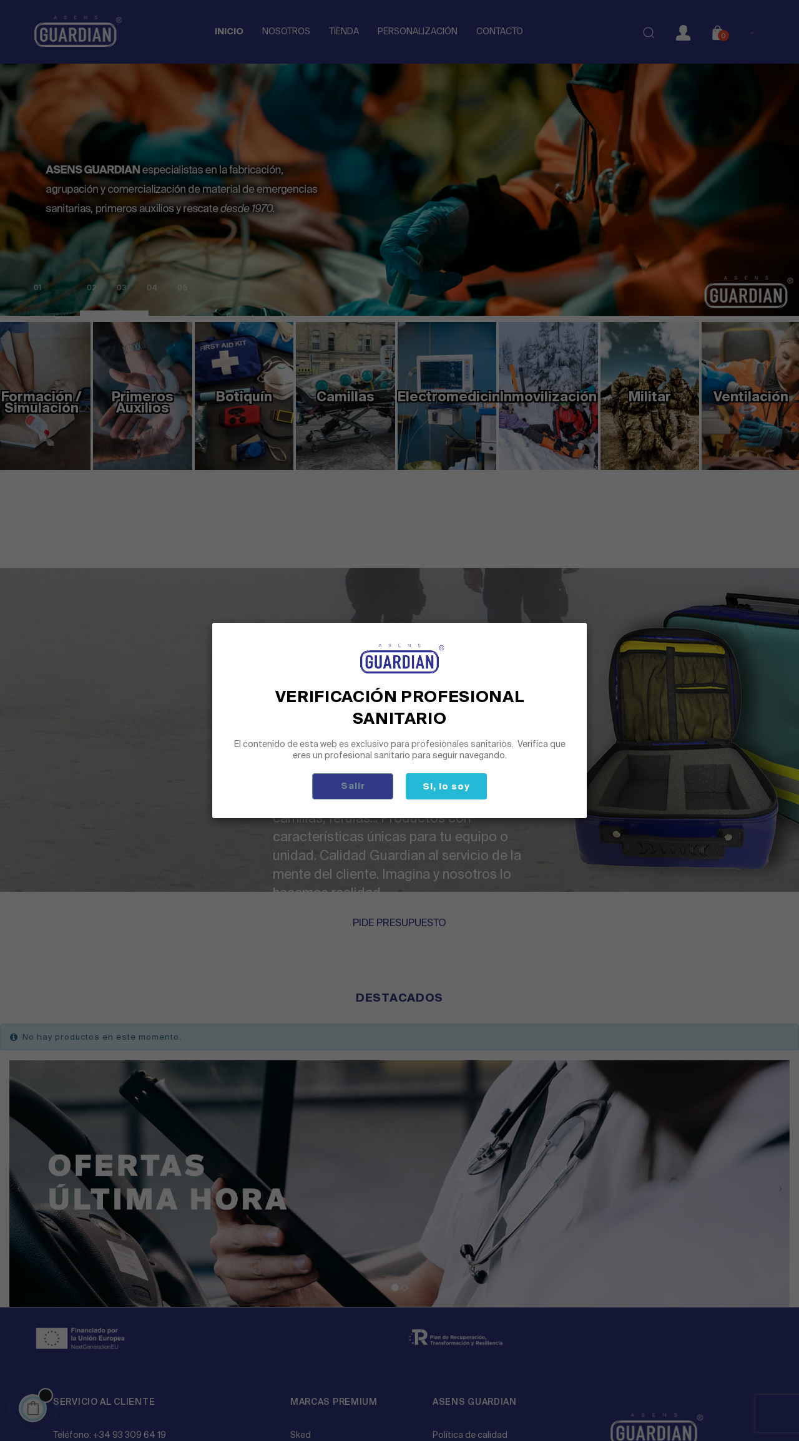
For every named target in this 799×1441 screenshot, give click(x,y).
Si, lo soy (446, 786)
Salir (353, 785)
